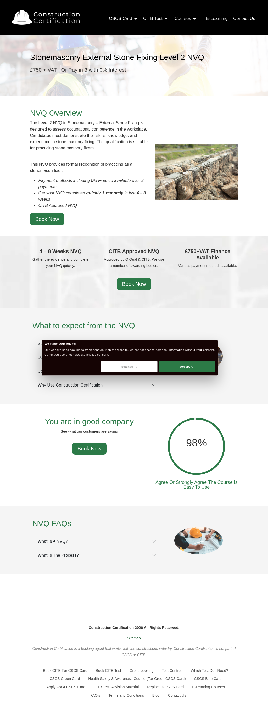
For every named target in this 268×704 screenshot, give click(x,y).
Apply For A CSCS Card (65, 687)
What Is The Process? (58, 555)
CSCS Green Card (64, 679)
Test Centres (172, 670)
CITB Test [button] (155, 18)
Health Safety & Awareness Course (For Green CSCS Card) (137, 679)
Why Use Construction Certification (70, 385)
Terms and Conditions (126, 695)
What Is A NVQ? (53, 541)
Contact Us (244, 18)
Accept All (187, 366)
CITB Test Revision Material (116, 687)
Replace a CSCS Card (165, 687)
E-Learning (217, 18)
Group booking (142, 670)
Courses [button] (186, 18)
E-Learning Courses (208, 687)
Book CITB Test (108, 670)
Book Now (47, 219)
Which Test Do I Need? (209, 670)
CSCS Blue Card (208, 679)
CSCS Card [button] (123, 18)
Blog (156, 695)
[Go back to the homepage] (46, 17)
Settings (129, 366)
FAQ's (95, 695)
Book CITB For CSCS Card (65, 670)
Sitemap (134, 638)
